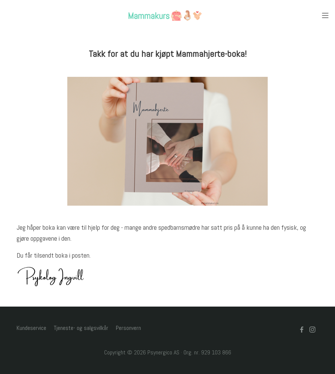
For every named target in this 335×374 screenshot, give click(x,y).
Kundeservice (31, 328)
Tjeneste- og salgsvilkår (81, 328)
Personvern (128, 328)
